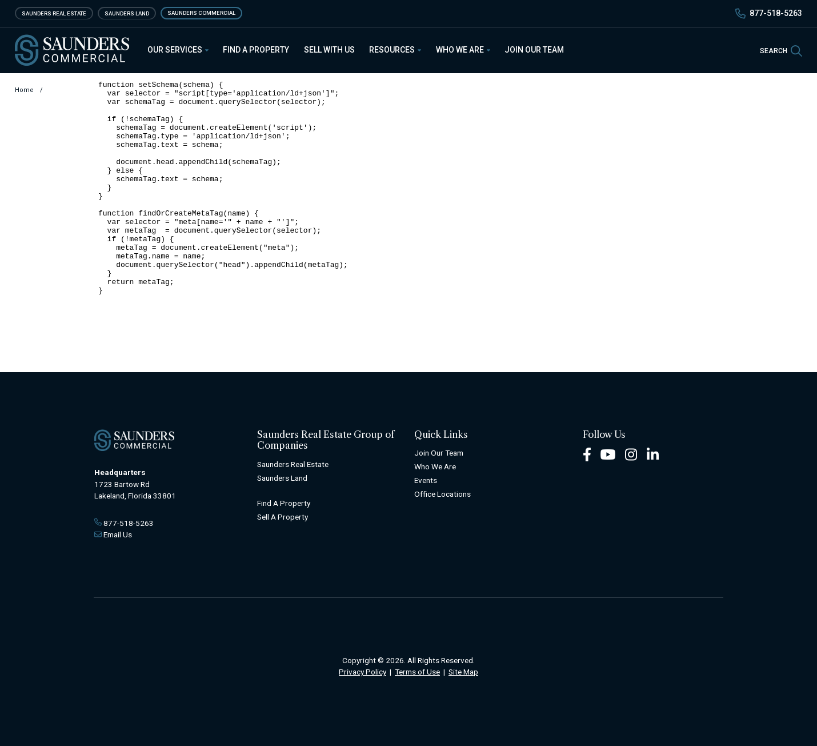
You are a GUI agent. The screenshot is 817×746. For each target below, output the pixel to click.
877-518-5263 (776, 13)
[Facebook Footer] (587, 454)
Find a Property (256, 49)
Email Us (117, 534)
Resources (395, 49)
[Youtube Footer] (607, 454)
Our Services (178, 49)
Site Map (463, 671)
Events (425, 480)
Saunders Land (127, 13)
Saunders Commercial (201, 13)
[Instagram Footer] (631, 454)
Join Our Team (534, 49)
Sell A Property (282, 516)
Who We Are (463, 49)
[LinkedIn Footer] (653, 454)
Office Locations (442, 493)
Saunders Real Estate (54, 13)
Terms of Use (417, 671)
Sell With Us (329, 49)
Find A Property (283, 503)
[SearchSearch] (781, 50)
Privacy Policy (362, 671)
